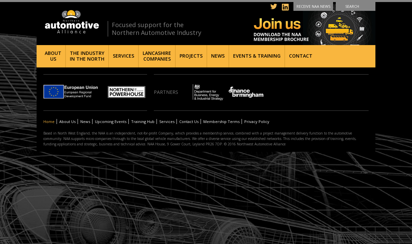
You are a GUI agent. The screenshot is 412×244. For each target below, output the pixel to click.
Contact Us (189, 121)
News (218, 56)
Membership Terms (221, 121)
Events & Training (257, 56)
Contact (300, 56)
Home (49, 121)
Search (352, 6)
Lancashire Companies (157, 56)
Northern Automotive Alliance (71, 22)
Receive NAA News (313, 6)
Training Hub (142, 121)
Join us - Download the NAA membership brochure (314, 24)
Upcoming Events (110, 121)
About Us (53, 56)
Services (123, 56)
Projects (191, 56)
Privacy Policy (256, 121)
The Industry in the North (87, 56)
